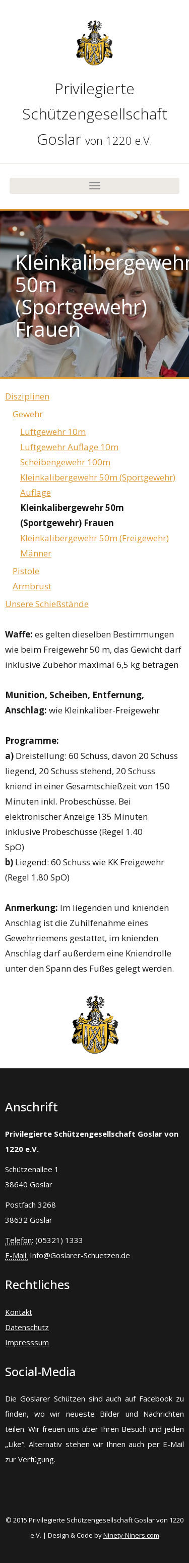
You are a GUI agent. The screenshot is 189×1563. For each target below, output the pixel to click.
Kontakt (18, 1312)
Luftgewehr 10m (53, 431)
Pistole (26, 571)
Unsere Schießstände (47, 604)
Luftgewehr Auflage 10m (69, 447)
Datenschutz (27, 1327)
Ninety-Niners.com (131, 1535)
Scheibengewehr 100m (65, 462)
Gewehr (28, 414)
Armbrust (32, 586)
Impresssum (27, 1342)
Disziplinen (27, 396)
